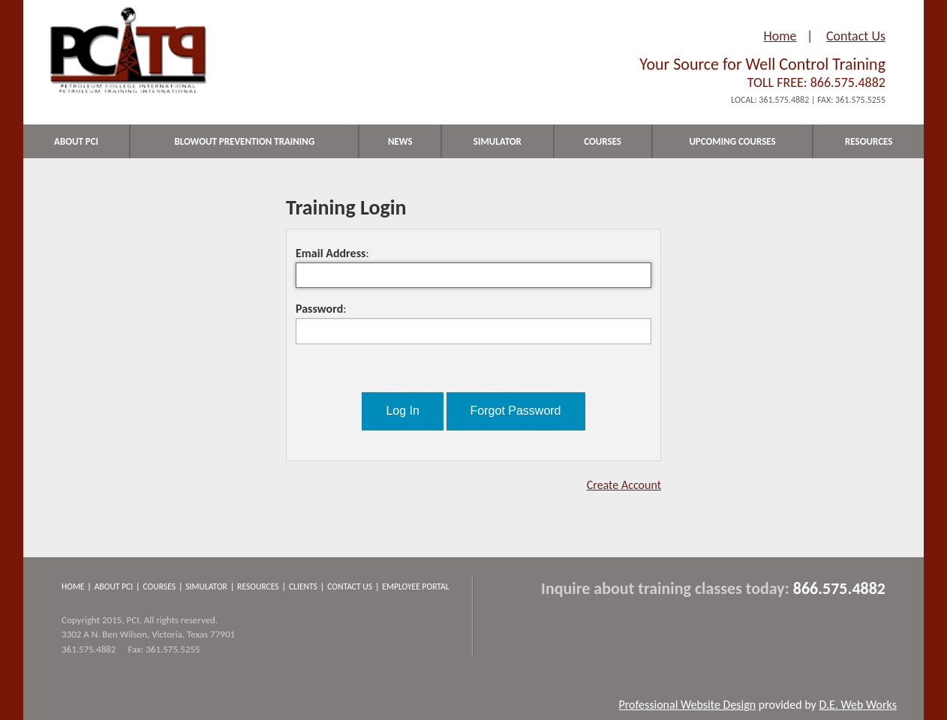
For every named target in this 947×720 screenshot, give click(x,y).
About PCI (114, 586)
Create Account (624, 485)
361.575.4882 (784, 99)
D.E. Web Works (858, 705)
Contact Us (855, 36)
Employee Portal (415, 586)
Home (779, 36)
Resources (258, 586)
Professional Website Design (687, 705)
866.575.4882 (847, 82)
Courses (159, 586)
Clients (303, 586)
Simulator (206, 586)
